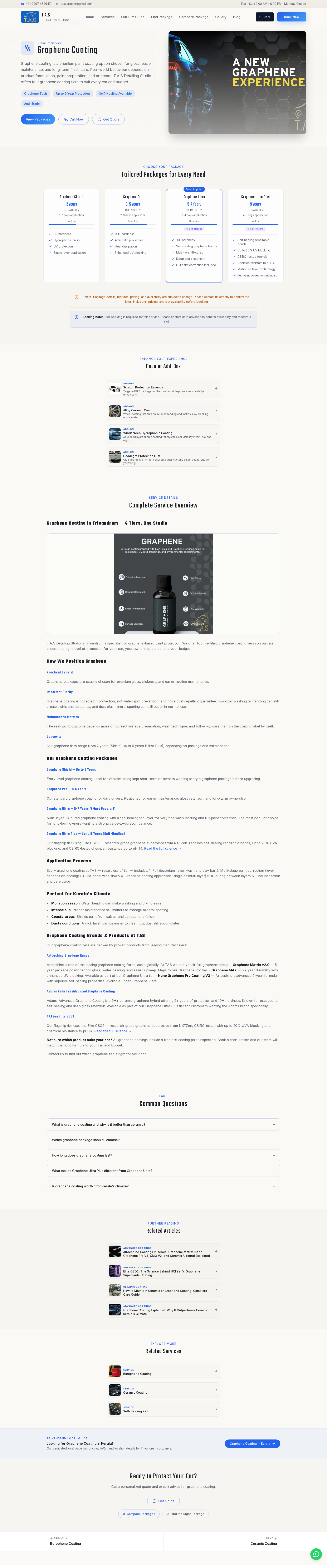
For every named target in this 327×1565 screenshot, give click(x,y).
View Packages (38, 119)
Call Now (74, 119)
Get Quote (108, 119)
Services (107, 17)
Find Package (161, 17)
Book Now (291, 17)
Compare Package (194, 17)
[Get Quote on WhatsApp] (302, 1554)
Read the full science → (162, 806)
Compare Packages (139, 1396)
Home (89, 17)
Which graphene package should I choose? (163, 1097)
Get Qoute (163, 1383)
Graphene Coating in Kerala (252, 1325)
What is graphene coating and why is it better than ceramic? (163, 1082)
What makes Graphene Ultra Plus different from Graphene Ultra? (163, 1128)
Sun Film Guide (133, 17)
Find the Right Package (185, 1396)
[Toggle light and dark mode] (265, 16)
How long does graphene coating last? (163, 1113)
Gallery (220, 17)
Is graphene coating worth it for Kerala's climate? (163, 1144)
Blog (236, 17)
